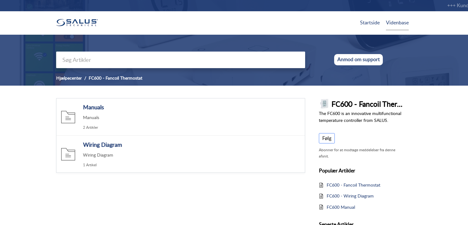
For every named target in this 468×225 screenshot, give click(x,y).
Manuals (93, 107)
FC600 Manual (341, 207)
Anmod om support (358, 59)
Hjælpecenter (69, 78)
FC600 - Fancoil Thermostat (353, 185)
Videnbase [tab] (397, 22)
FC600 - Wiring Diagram (350, 196)
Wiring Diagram (102, 144)
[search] (180, 60)
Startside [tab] (370, 22)
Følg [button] (326, 138)
